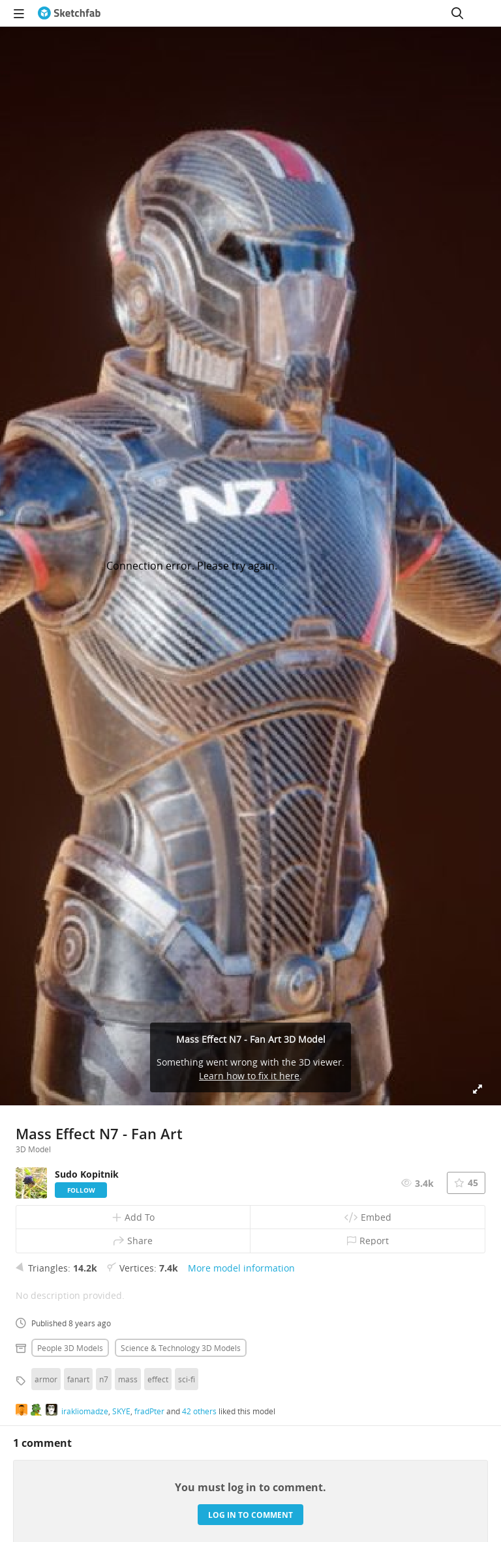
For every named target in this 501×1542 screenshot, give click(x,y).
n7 (103, 1379)
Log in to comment (250, 1514)
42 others (199, 1411)
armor (46, 1379)
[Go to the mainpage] (69, 13)
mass (128, 1379)
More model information (241, 1268)
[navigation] (19, 13)
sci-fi (186, 1379)
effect (157, 1379)
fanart (78, 1379)
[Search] (457, 13)
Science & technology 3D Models (181, 1348)
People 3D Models (70, 1348)
